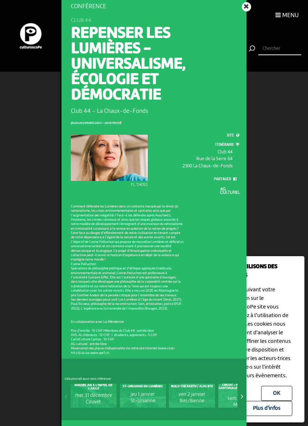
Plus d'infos (266, 408)
